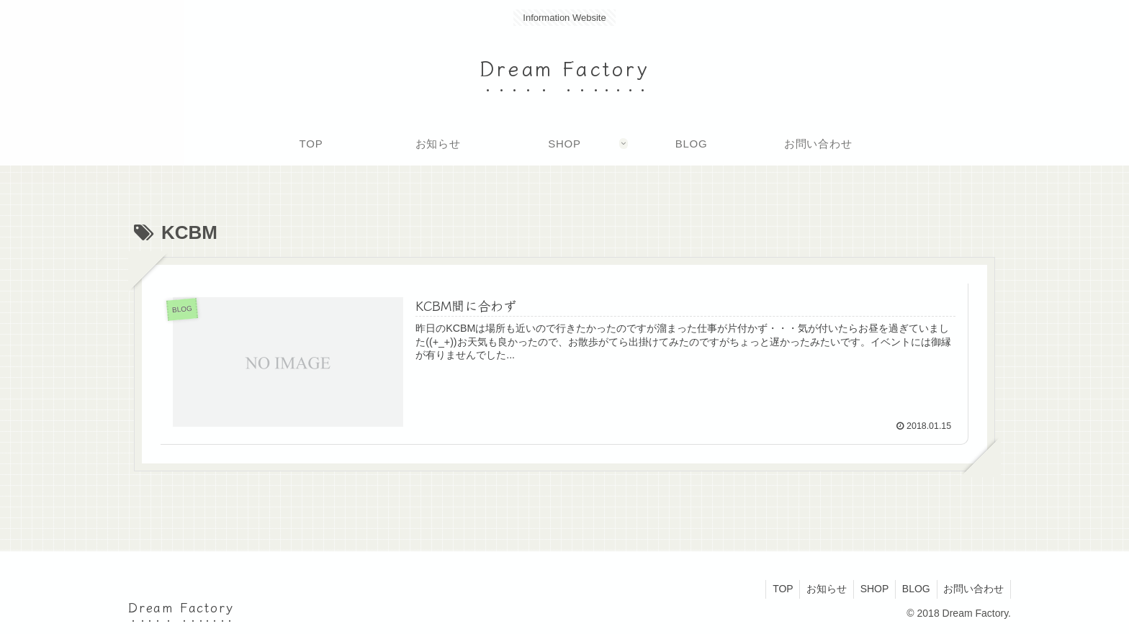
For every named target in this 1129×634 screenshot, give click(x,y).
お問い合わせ (973, 588)
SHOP (869, 588)
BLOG (913, 588)
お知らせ (820, 588)
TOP (775, 588)
